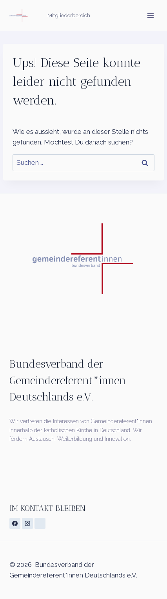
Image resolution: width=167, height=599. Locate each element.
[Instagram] (27, 523)
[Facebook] (14, 523)
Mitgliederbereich (68, 15)
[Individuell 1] (39, 523)
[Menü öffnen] (150, 15)
